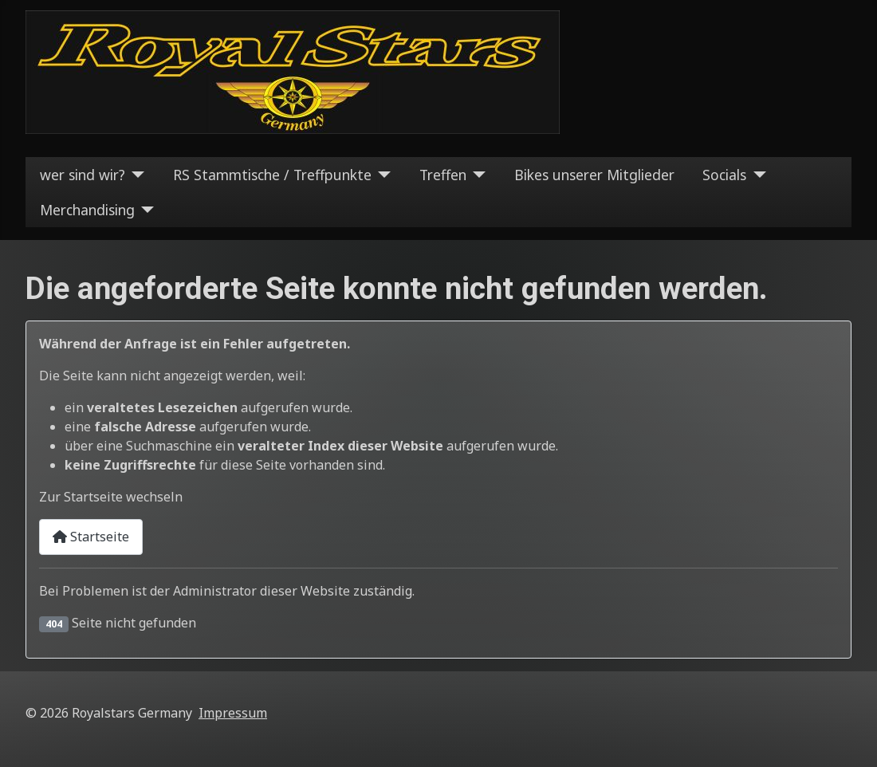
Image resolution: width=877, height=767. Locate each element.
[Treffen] (476, 174)
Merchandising (87, 209)
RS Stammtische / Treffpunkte (272, 174)
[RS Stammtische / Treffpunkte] (381, 174)
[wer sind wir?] (135, 174)
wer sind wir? (82, 174)
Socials (724, 174)
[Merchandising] (145, 209)
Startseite (91, 536)
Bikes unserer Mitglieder (594, 174)
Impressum (233, 713)
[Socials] (756, 174)
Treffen (442, 174)
